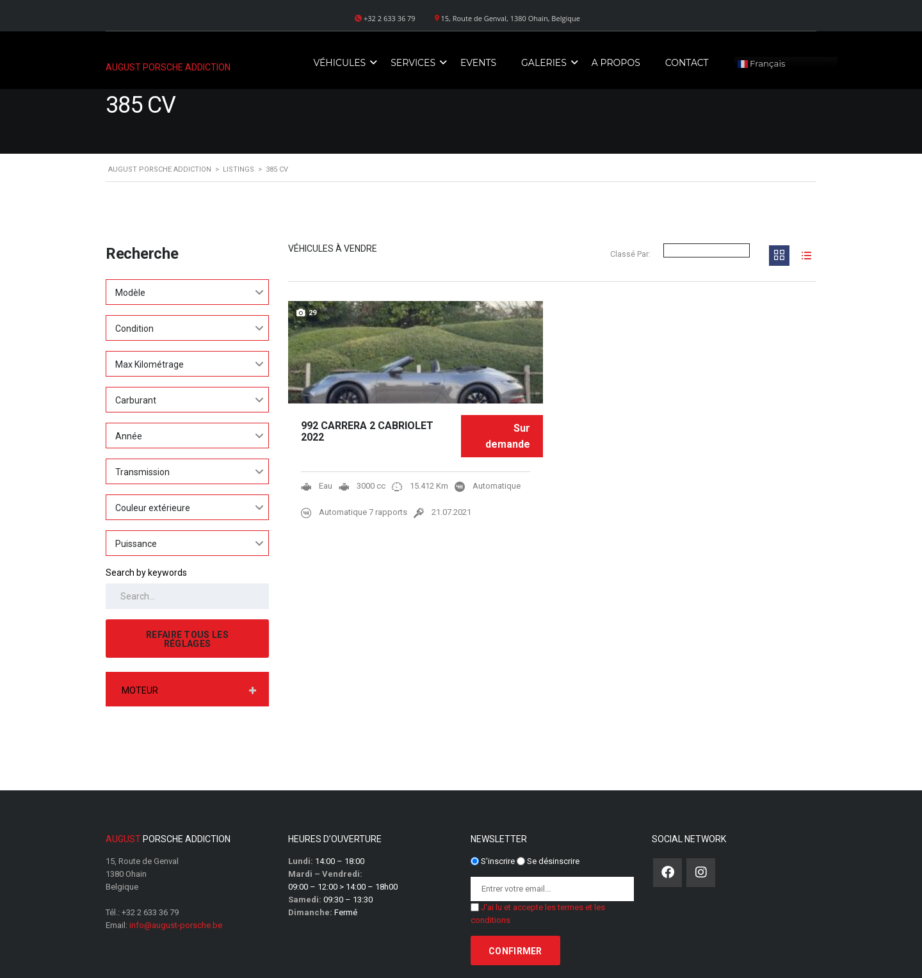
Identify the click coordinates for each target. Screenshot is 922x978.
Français (762, 64)
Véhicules (339, 63)
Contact (687, 63)
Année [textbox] (128, 436)
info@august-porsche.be (175, 925)
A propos (616, 63)
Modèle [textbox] (130, 293)
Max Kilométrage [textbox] (149, 364)
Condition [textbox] (134, 328)
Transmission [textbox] (142, 472)
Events (478, 63)
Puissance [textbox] (136, 544)
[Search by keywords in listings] (187, 596)
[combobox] (187, 292)
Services (413, 63)
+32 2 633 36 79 (150, 912)
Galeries (544, 63)
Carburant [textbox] (135, 400)
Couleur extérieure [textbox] (152, 508)
